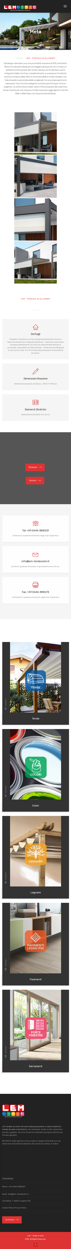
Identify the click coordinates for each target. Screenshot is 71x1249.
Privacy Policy (20, 1208)
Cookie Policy (8, 1208)
